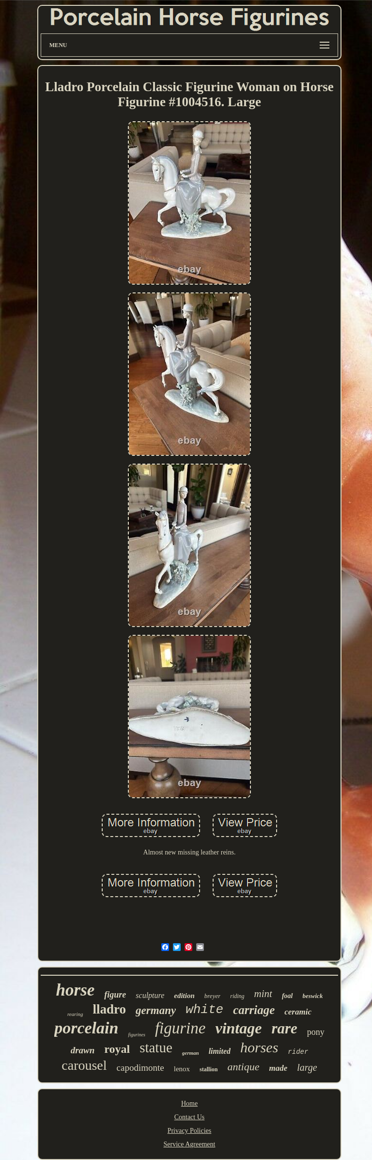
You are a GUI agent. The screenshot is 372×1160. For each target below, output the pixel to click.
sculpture (150, 995)
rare (284, 1028)
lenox (182, 1069)
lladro (109, 1009)
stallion (208, 1069)
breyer (212, 995)
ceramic (297, 1011)
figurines (136, 1034)
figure (115, 994)
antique (243, 1067)
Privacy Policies (190, 1130)
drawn (83, 1050)
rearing (75, 1014)
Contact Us (189, 1117)
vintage (238, 1028)
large (307, 1067)
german (190, 1053)
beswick (313, 995)
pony (316, 1032)
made (278, 1068)
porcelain (86, 1028)
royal (117, 1049)
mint (263, 993)
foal (287, 995)
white (204, 1009)
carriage (254, 1009)
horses (259, 1047)
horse (75, 990)
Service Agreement (190, 1144)
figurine (180, 1028)
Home (189, 1103)
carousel (84, 1065)
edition (184, 995)
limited (220, 1051)
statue (156, 1047)
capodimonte (140, 1068)
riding (237, 996)
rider (298, 1052)
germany (156, 1010)
